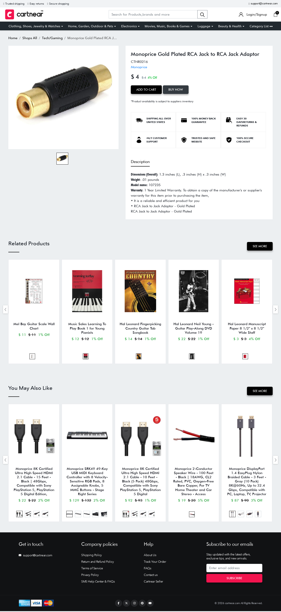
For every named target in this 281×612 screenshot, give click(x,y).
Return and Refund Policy (97, 562)
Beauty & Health (229, 26)
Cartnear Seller (153, 582)
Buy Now (176, 89)
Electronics (129, 26)
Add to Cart (146, 89)
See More (260, 246)
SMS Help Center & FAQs (98, 582)
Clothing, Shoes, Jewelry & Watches (34, 26)
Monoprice (139, 67)
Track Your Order (155, 562)
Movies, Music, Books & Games (167, 26)
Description (140, 161)
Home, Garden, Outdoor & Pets (90, 26)
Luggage (204, 26)
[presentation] (5, 310)
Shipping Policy (91, 556)
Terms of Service (92, 569)
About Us (150, 556)
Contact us (150, 576)
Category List (261, 26)
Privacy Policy (90, 576)
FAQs (147, 569)
